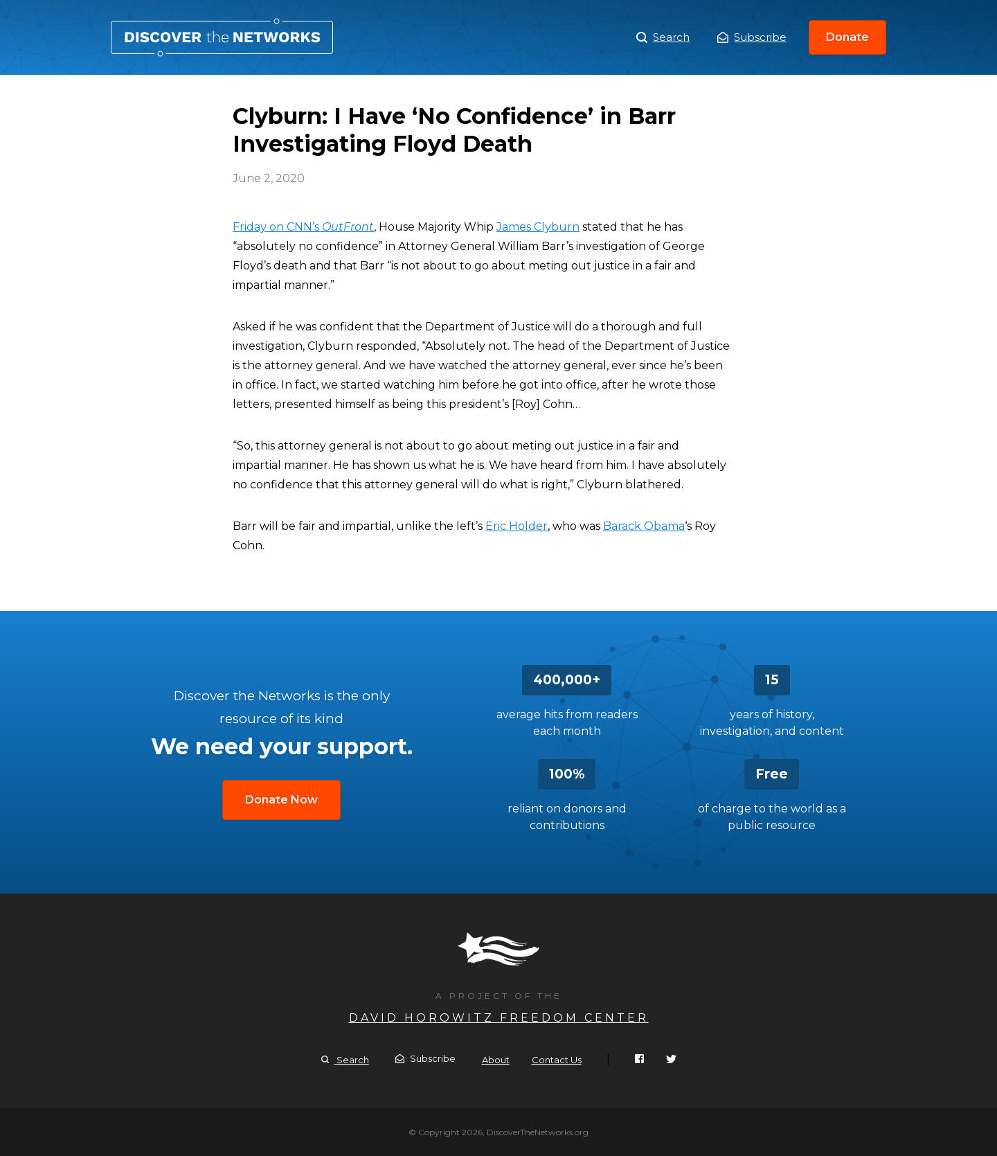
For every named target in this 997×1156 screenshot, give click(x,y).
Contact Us (557, 1059)
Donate (847, 37)
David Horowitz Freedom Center (499, 1017)
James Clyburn (538, 226)
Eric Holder (516, 526)
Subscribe (752, 37)
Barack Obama (644, 526)
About (496, 1059)
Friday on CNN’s (303, 226)
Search (663, 37)
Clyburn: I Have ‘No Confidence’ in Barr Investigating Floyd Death (222, 37)
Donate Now (281, 799)
